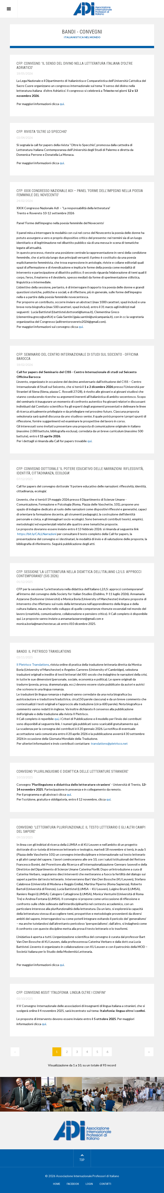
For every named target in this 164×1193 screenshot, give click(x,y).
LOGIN (89, 1183)
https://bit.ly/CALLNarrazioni (36, 534)
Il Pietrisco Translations (33, 664)
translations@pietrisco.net (109, 743)
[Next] (149, 1051)
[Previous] (15, 1051)
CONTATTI (105, 1183)
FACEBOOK (73, 1183)
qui (62, 104)
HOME (56, 1183)
